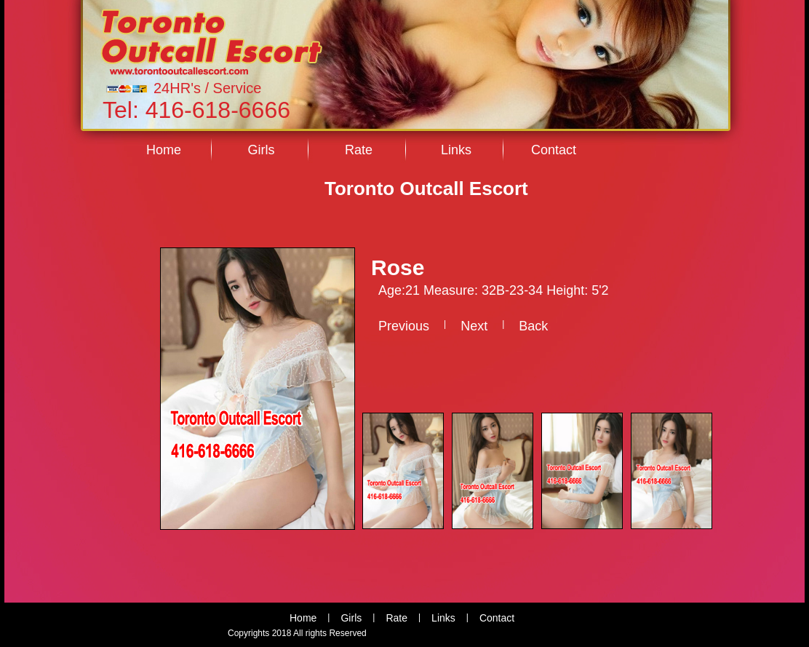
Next (474, 326)
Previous (403, 326)
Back (533, 326)
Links (456, 150)
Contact (553, 150)
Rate (358, 150)
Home (163, 150)
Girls (261, 150)
